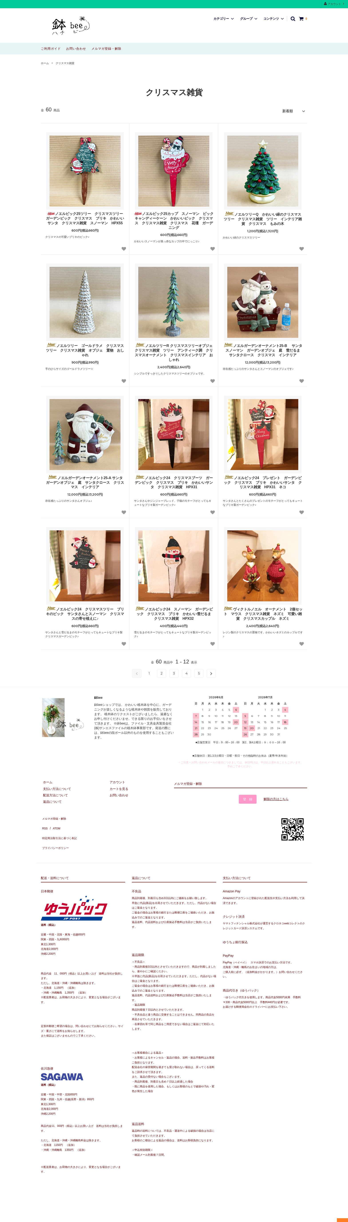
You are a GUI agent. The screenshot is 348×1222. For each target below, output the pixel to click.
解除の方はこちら (276, 797)
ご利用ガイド (51, 48)
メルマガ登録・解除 (106, 48)
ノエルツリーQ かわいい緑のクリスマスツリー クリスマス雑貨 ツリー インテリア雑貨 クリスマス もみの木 (263, 217)
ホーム (45, 63)
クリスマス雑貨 (65, 63)
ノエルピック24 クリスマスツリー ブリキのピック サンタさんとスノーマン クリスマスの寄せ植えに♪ (85, 611)
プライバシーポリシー (56, 834)
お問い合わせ (76, 48)
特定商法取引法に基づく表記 (61, 828)
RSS (44, 821)
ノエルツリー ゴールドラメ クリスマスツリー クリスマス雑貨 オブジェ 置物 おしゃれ (85, 348)
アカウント (335, 4)
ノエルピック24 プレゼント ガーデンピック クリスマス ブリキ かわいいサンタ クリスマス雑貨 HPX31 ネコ (263, 480)
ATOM (54, 821)
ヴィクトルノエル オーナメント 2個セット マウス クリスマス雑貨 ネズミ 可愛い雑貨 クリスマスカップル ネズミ (263, 611)
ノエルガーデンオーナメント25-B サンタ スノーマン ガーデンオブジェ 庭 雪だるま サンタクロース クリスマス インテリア (263, 348)
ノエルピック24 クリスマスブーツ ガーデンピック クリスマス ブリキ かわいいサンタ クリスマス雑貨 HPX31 (174, 480)
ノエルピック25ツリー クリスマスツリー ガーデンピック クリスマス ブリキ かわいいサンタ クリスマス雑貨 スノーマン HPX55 (85, 216)
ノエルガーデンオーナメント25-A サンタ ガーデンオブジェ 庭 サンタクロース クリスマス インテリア (85, 480)
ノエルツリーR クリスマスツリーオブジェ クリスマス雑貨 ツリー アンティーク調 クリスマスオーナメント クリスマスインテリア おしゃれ (174, 350)
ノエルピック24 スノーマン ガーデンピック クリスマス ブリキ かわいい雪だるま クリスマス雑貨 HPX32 (174, 611)
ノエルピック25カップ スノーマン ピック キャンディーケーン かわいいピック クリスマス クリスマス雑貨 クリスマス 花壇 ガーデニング (174, 218)
